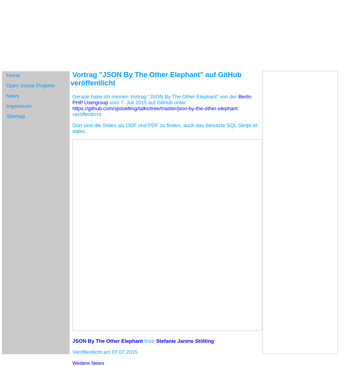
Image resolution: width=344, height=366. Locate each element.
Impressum (18, 106)
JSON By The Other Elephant (107, 341)
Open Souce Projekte (30, 86)
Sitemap (15, 116)
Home (13, 75)
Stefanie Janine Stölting (185, 341)
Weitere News (88, 363)
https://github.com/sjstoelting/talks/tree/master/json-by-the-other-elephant (155, 108)
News (12, 96)
